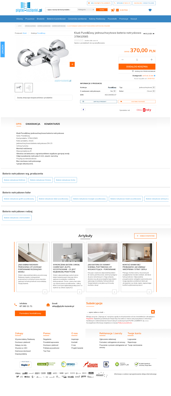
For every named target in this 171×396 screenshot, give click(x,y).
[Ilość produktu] (137, 59)
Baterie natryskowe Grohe (65, 180)
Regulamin (90, 318)
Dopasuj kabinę (21, 354)
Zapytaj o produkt (94, 101)
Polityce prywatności (125, 323)
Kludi (25, 33)
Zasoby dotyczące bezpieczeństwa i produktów (34, 98)
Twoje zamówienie (135, 345)
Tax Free (46, 351)
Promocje (123, 18)
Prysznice (29, 18)
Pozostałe (112, 18)
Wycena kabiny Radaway (25, 339)
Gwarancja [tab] (33, 123)
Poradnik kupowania (51, 342)
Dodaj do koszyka (137, 66)
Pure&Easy (41, 33)
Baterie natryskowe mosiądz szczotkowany (89, 199)
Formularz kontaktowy (30, 313)
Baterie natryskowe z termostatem (17, 218)
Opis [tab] (18, 123)
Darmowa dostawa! (23, 351)
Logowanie (132, 339)
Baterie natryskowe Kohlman (14, 180)
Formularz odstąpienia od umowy (112, 342)
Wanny (19, 18)
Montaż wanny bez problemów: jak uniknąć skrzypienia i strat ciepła (135, 267)
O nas (73, 345)
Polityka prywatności (51, 348)
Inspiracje (75, 339)
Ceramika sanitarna (77, 18)
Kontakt (74, 342)
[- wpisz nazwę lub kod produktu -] (60, 10)
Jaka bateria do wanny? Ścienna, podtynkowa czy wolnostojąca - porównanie (102, 267)
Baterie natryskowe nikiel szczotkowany (53, 199)
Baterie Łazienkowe (56, 18)
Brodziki (41, 18)
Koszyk (134, 18)
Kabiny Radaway (97, 18)
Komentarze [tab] (52, 123)
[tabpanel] (85, 147)
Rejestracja (132, 342)
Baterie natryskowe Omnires (40, 180)
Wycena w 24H (21, 348)
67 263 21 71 (26, 306)
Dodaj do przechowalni (143, 71)
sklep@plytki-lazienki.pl (63, 306)
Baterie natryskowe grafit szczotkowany (19, 199)
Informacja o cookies (121, 374)
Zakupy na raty (20, 345)
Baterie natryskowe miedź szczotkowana (126, 199)
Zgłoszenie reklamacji (107, 339)
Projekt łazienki (77, 348)
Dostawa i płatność (132, 101)
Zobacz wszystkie (145, 236)
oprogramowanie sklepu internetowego (143, 374)
